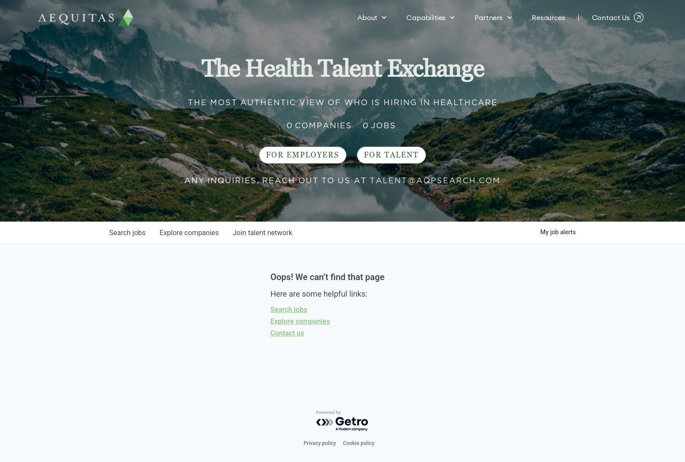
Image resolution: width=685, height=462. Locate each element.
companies (188, 233)
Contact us (287, 333)
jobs (127, 233)
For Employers (302, 155)
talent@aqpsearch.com (435, 180)
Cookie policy (358, 443)
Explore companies (300, 321)
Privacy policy (320, 443)
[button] (372, 17)
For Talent (391, 155)
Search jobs (288, 309)
